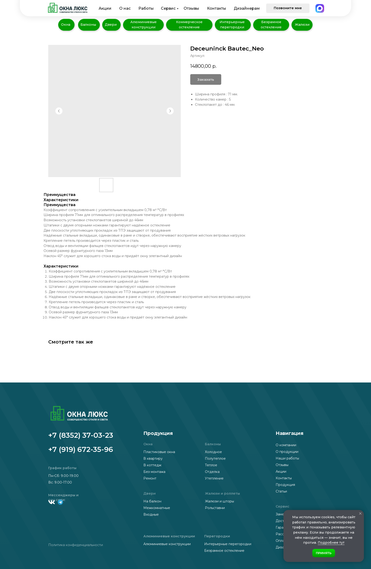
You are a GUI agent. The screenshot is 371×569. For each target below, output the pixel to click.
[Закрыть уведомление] (360, 513)
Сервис (168, 8)
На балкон (152, 501)
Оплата (282, 541)
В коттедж (152, 465)
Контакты (216, 8)
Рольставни (215, 508)
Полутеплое (215, 458)
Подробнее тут (331, 542)
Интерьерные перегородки (227, 544)
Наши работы (287, 458)
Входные (151, 514)
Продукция (285, 485)
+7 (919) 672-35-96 (80, 449)
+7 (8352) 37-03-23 (80, 435)
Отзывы (191, 8)
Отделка (212, 472)
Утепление (214, 478)
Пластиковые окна (159, 452)
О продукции (287, 452)
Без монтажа (154, 472)
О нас (125, 8)
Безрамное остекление (224, 550)
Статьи (281, 491)
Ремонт (149, 478)
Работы (146, 8)
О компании (286, 445)
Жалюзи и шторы (219, 501)
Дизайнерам (247, 8)
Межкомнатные (156, 508)
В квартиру (153, 458)
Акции (105, 8)
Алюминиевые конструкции (167, 544)
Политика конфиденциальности (75, 545)
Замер (281, 514)
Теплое (211, 465)
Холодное (213, 452)
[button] (287, 8)
